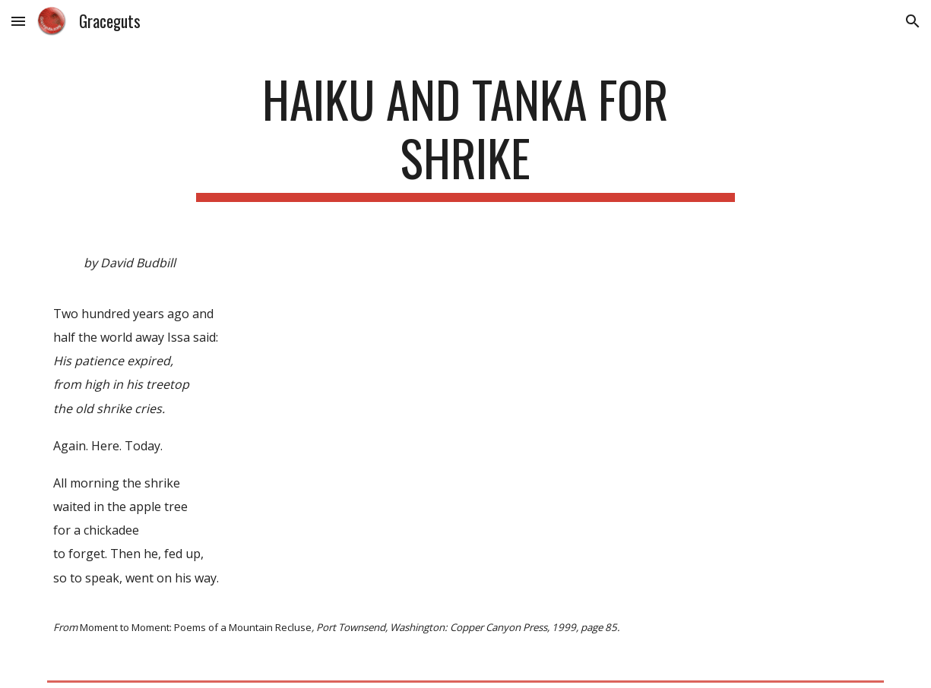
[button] (18, 21)
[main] (465, 136)
